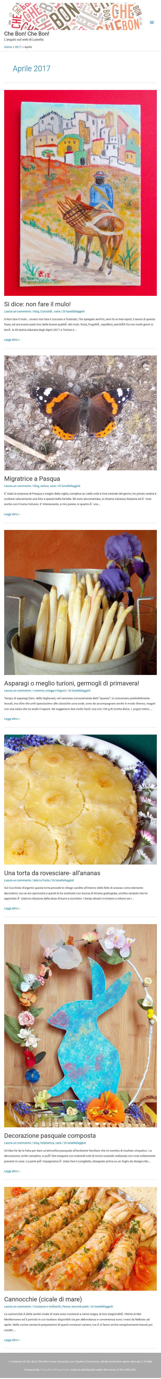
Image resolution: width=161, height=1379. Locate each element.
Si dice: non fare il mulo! (37, 305)
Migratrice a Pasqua (32, 479)
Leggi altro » (12, 340)
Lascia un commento (17, 312)
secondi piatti (79, 1307)
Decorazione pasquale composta (50, 1136)
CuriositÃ (46, 312)
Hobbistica (47, 1144)
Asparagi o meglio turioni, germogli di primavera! (71, 684)
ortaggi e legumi (55, 691)
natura (44, 487)
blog (36, 312)
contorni (39, 691)
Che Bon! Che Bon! (31, 34)
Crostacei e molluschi (47, 1307)
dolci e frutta (42, 881)
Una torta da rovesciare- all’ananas (52, 873)
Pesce (66, 1307)
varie (57, 312)
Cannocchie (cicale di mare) (43, 1300)
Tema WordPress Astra (54, 1370)
